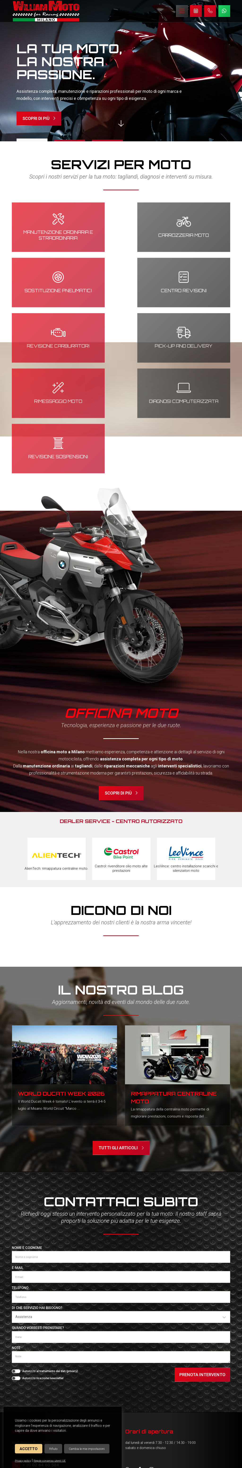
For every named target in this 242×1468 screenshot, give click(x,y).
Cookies (137, 1461)
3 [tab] (106, 140)
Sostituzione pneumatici (196, 233)
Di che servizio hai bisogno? (37, 1199)
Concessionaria (28, 1403)
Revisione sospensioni (196, 344)
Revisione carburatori (121, 288)
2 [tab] (69, 140)
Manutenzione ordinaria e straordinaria (45, 233)
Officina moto (27, 1383)
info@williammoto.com (45, 1366)
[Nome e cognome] (121, 1148)
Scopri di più (38, 118)
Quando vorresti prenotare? (38, 1219)
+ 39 (40, 1355)
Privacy (151, 1461)
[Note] (121, 1248)
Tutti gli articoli (121, 1039)
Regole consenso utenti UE (50, 1460)
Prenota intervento (202, 1265)
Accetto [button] (29, 1449)
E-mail (17, 1159)
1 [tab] (33, 139)
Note (16, 1239)
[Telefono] (121, 1188)
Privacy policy (23, 1460)
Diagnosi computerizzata (121, 344)
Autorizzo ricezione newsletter (43, 1269)
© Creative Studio (192, 1461)
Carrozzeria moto (121, 233)
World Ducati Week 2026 (61, 982)
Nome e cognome (27, 1139)
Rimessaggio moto (46, 344)
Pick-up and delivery (196, 288)
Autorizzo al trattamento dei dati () (50, 1262)
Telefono (20, 1179)
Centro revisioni (46, 288)
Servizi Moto (26, 1393)
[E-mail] (121, 1168)
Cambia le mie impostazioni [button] (87, 1449)
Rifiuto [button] (53, 1449)
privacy (72, 1262)
